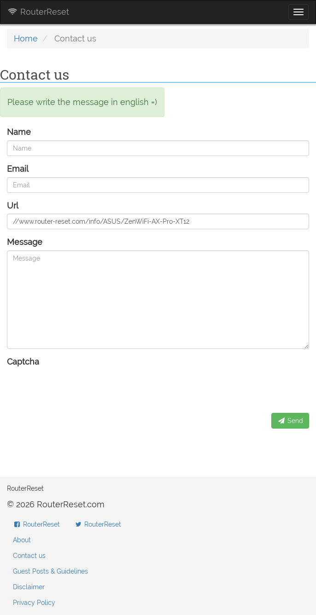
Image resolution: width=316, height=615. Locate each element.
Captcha (23, 361)
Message (24, 242)
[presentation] (77, 388)
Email (18, 169)
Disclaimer (29, 587)
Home (26, 38)
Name (19, 132)
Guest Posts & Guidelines (50, 571)
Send (290, 420)
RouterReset (38, 12)
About (22, 540)
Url (12, 205)
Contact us (29, 555)
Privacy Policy (34, 602)
